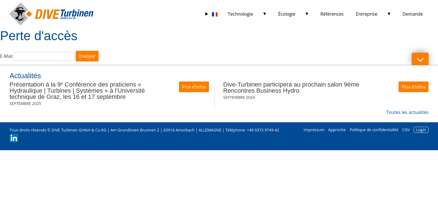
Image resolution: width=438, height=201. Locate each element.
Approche (337, 129)
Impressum (314, 129)
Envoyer (87, 56)
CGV (406, 129)
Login (421, 129)
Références (332, 14)
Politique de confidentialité (374, 129)
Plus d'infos (194, 87)
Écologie (287, 14)
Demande (413, 14)
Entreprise (366, 14)
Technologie (240, 14)
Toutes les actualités (407, 112)
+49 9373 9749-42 (263, 130)
